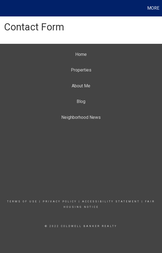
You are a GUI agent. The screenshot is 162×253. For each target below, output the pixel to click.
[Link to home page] (5, 8)
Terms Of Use (22, 201)
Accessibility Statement (111, 201)
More (153, 8)
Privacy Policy (60, 201)
